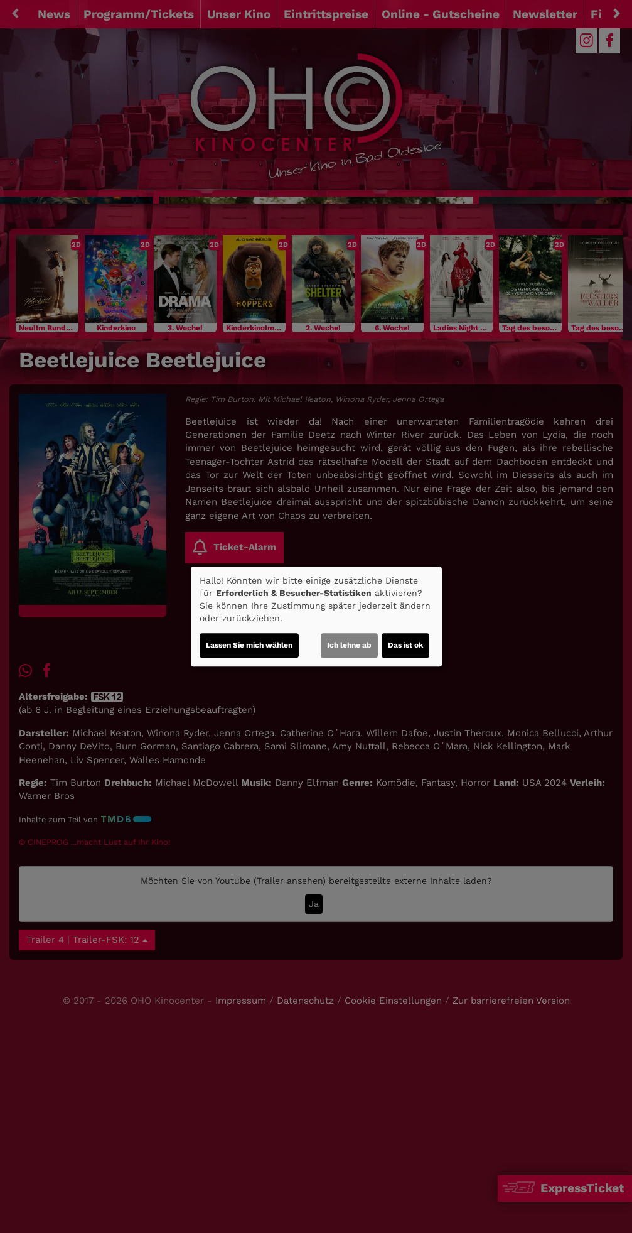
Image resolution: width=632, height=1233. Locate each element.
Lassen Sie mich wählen (249, 645)
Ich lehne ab (349, 645)
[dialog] (316, 617)
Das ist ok (405, 645)
